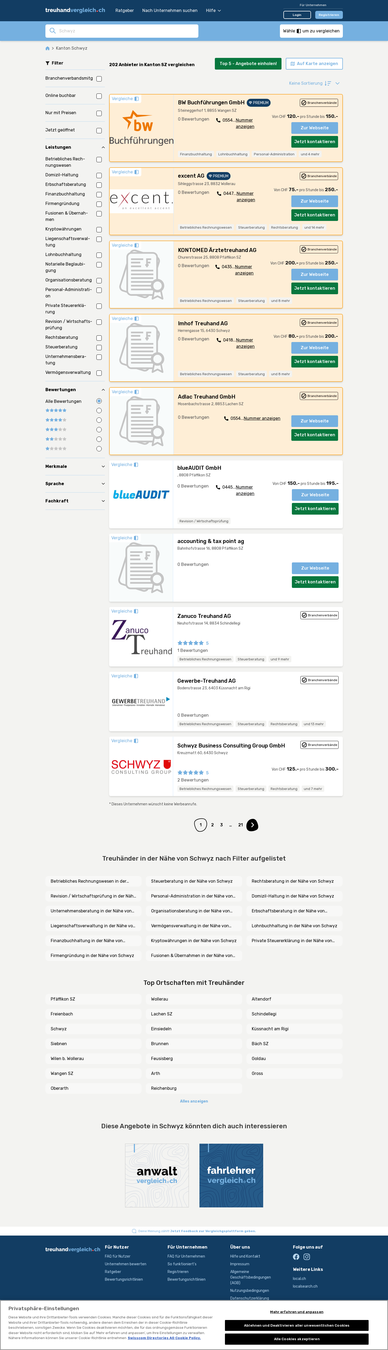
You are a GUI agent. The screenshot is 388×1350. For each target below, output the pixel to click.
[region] (194, 1325)
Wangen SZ (62, 1073)
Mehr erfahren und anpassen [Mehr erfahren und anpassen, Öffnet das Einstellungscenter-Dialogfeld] (296, 1312)
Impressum (239, 1264)
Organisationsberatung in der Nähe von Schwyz (190, 911)
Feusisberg (162, 1058)
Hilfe (213, 10)
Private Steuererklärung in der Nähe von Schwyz (292, 941)
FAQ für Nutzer (117, 1256)
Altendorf (261, 999)
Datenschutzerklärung (249, 1298)
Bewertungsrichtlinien (124, 1279)
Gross (257, 1073)
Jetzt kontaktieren (314, 141)
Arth (155, 1073)
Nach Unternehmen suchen (170, 10)
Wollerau (159, 999)
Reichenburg (164, 1088)
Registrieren (329, 15)
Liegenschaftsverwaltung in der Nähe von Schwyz (93, 926)
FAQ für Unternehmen (186, 1256)
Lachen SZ (161, 1013)
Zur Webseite (315, 127)
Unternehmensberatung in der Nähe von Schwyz (91, 911)
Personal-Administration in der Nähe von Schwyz (192, 896)
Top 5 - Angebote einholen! (248, 63)
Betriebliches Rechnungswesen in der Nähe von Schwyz (88, 882)
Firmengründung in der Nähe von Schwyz (92, 955)
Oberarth (60, 1088)
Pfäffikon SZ (63, 999)
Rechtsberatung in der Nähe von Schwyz (293, 881)
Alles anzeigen (194, 1101)
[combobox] (127, 30)
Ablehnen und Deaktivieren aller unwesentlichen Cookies (296, 1325)
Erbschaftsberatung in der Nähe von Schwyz (288, 911)
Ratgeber (125, 10)
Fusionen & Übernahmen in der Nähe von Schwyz (192, 956)
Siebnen (59, 1043)
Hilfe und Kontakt (245, 1256)
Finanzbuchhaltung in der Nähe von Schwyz (87, 941)
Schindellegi (264, 1013)
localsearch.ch (305, 1286)
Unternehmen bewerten (125, 1264)
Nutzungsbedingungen (249, 1290)
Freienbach (62, 1013)
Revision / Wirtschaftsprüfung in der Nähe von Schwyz (93, 896)
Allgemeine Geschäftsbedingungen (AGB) (250, 1277)
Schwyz (59, 1028)
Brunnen (160, 1043)
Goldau (259, 1058)
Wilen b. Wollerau (67, 1058)
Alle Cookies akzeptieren (297, 1339)
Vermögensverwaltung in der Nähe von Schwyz (190, 926)
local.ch (299, 1278)
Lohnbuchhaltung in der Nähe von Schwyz (294, 925)
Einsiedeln (161, 1028)
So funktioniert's (182, 1264)
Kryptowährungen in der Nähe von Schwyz (194, 940)
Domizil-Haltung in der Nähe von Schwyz (293, 896)
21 (240, 824)
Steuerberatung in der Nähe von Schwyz (192, 881)
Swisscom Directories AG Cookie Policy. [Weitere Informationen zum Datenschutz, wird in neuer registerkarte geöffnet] (164, 1338)
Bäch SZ (260, 1043)
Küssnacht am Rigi (270, 1028)
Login (297, 15)
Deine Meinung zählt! (197, 1231)
